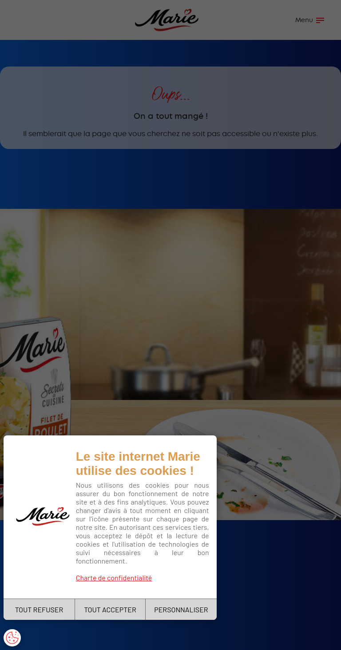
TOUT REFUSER (39, 609)
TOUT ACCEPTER (110, 609)
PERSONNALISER (181, 609)
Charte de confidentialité (114, 577)
